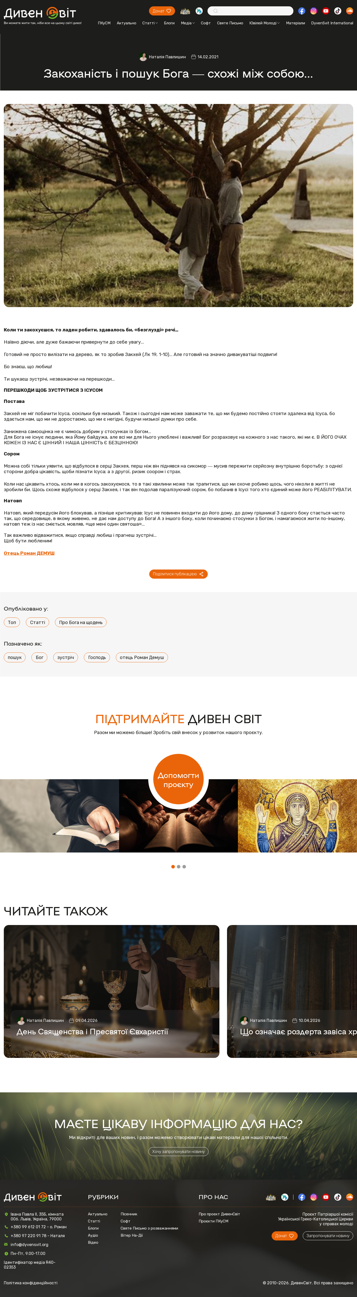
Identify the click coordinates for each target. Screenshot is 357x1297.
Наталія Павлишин (167, 57)
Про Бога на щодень (81, 622)
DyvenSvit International (332, 23)
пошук (15, 657)
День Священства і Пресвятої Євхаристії (92, 1031)
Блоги (169, 23)
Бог (39, 657)
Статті (150, 23)
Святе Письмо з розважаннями (149, 1228)
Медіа (188, 23)
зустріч (65, 657)
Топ (12, 622)
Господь (97, 657)
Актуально (126, 23)
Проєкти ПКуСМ (213, 1221)
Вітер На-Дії (132, 1235)
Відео (93, 1242)
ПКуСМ (104, 23)
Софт (206, 23)
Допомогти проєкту (178, 779)
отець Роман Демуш (142, 657)
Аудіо (93, 1235)
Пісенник (129, 1214)
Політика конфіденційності (31, 1283)
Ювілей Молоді (264, 23)
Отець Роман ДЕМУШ (29, 553)
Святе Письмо (230, 23)
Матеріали (295, 23)
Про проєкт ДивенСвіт (219, 1214)
